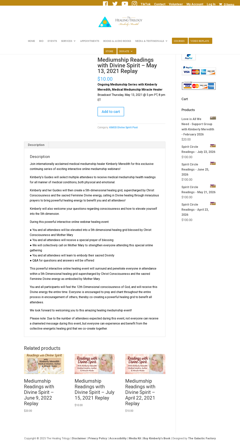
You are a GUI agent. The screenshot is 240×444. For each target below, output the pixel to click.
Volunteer (176, 4)
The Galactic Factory (202, 438)
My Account (195, 4)
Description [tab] (36, 145)
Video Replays (199, 41)
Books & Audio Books (117, 41)
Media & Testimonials (149, 41)
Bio (41, 41)
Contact (159, 4)
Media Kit (135, 438)
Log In (211, 4)
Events (52, 41)
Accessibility (118, 438)
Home (31, 41)
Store (109, 51)
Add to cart (111, 111)
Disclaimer (79, 438)
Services (66, 41)
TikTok (146, 4)
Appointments (89, 41)
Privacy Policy (97, 438)
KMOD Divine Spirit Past (123, 127)
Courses (179, 41)
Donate (124, 51)
